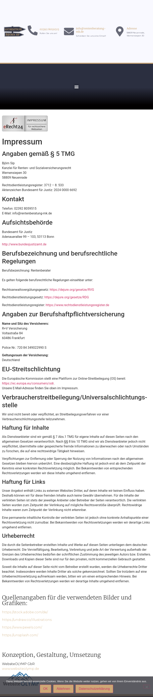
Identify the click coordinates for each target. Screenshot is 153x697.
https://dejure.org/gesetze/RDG (66, 297)
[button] (76, 86)
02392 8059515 (49, 29)
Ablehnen (63, 688)
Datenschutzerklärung (94, 688)
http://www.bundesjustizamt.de (24, 244)
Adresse (132, 28)
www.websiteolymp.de (20, 669)
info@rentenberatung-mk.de (91, 30)
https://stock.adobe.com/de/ (25, 612)
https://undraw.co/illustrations (27, 620)
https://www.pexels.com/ (22, 627)
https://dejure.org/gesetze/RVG (72, 290)
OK (45, 688)
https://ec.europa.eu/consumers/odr (28, 383)
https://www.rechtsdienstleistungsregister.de (77, 305)
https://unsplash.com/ (20, 635)
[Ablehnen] (146, 686)
